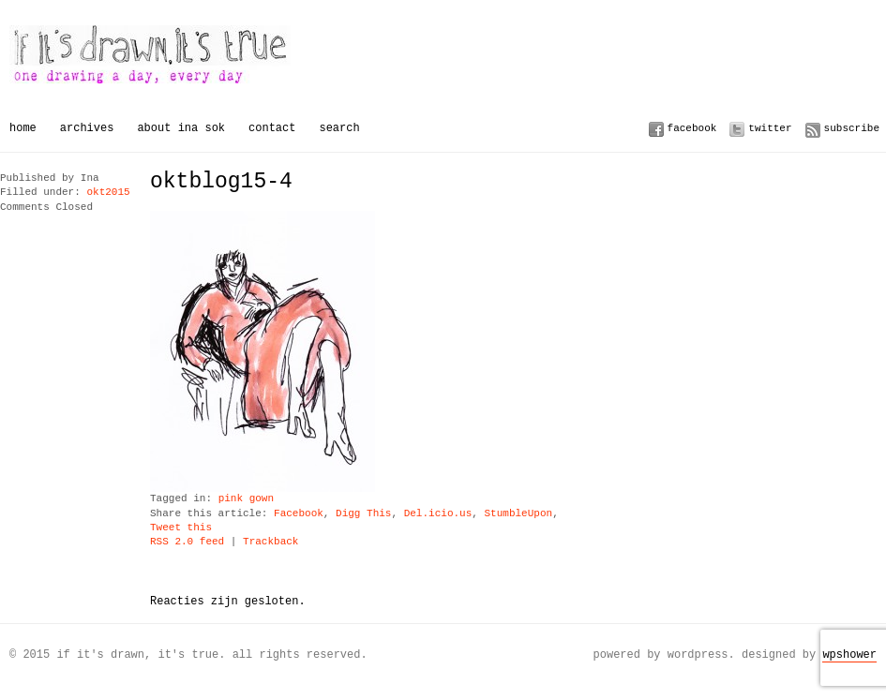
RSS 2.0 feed (187, 542)
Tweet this (181, 528)
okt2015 (107, 193)
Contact (271, 128)
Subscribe (851, 128)
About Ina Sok (181, 128)
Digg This (363, 514)
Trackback (270, 542)
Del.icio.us (438, 514)
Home (23, 128)
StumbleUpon (518, 514)
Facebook (692, 128)
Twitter (769, 128)
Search (339, 128)
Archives (87, 128)
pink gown (246, 499)
